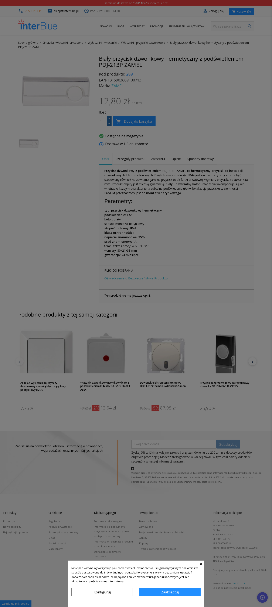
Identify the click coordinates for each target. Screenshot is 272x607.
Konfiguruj (102, 592)
